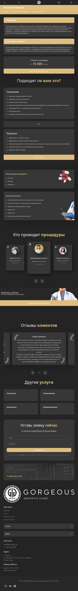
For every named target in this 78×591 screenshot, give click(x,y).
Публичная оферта (9, 516)
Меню (7, 534)
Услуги (7, 526)
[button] (36, 281)
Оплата (6, 513)
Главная (6, 12)
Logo (39, 2)
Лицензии (7, 510)
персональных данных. (63, 455)
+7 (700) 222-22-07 (14, 476)
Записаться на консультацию (39, 71)
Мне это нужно (39, 157)
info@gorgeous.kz (10, 544)
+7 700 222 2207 (10, 547)
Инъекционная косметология (20, 12)
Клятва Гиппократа (9, 520)
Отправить (39, 450)
